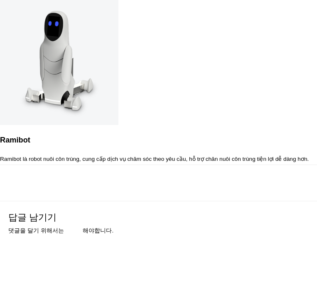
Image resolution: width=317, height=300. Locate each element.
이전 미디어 (30, 180)
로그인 (74, 231)
